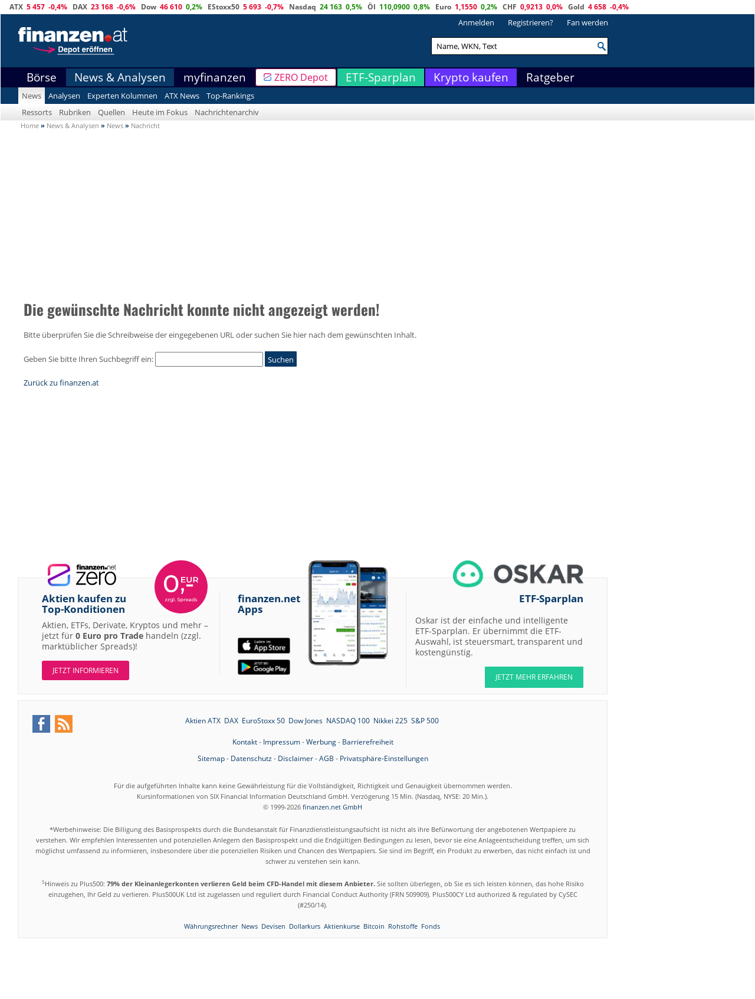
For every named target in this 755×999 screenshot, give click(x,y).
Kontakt (244, 742)
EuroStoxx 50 (263, 721)
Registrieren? (530, 22)
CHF (510, 6)
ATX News (182, 95)
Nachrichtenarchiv (227, 112)
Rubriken (75, 112)
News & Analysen (120, 77)
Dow (148, 6)
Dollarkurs (304, 926)
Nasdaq (302, 6)
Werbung (321, 742)
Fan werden (587, 22)
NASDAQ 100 (348, 721)
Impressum (281, 742)
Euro (443, 6)
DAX (80, 6)
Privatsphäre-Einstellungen (384, 758)
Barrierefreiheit (367, 742)
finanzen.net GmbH (332, 806)
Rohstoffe (403, 926)
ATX (16, 6)
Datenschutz (251, 758)
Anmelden (476, 22)
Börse (42, 77)
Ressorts (37, 112)
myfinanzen (214, 77)
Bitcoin (374, 926)
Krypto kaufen (471, 77)
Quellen (111, 112)
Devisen (273, 926)
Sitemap (211, 758)
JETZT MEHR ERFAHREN (534, 677)
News (31, 95)
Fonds (430, 926)
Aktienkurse (342, 926)
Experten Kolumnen (122, 95)
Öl (371, 6)
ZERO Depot (301, 77)
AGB (326, 758)
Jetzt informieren (85, 670)
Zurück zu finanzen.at (61, 382)
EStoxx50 (223, 6)
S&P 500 (425, 721)
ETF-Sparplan (381, 77)
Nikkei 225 (390, 721)
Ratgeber (550, 77)
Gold (576, 6)
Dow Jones (305, 721)
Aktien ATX (203, 721)
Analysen (64, 95)
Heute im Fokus (160, 112)
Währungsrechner (211, 926)
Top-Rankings (230, 95)
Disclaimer (295, 758)
